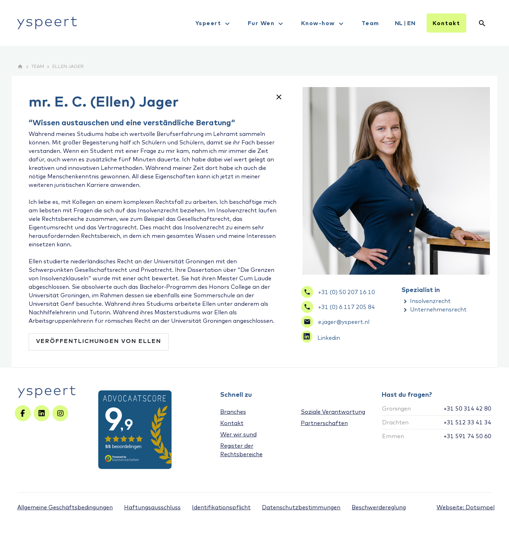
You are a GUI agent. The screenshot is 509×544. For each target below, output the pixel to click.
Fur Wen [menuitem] (266, 23)
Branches (233, 411)
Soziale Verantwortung (333, 411)
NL (399, 23)
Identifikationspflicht (221, 507)
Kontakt (446, 23)
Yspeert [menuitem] (213, 23)
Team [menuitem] (370, 23)
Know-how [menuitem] (323, 23)
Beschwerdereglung (379, 507)
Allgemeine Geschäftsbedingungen (65, 507)
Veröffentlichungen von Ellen (98, 340)
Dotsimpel (480, 507)
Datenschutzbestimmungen (301, 507)
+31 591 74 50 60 (467, 436)
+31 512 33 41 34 (467, 422)
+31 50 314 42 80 (467, 408)
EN (411, 23)
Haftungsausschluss (152, 507)
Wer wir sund (238, 434)
